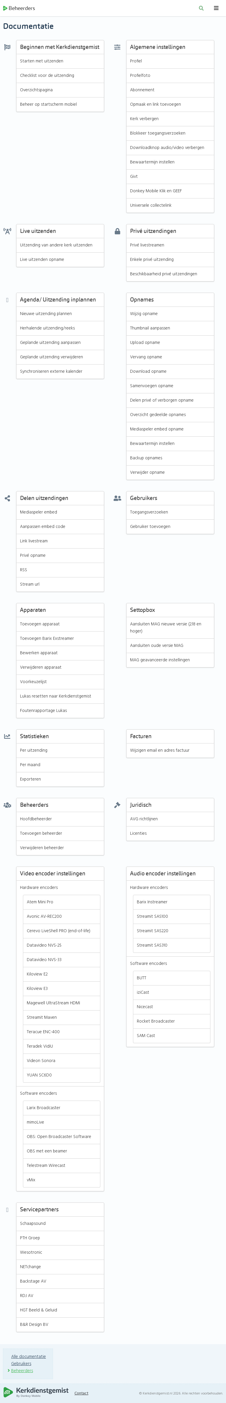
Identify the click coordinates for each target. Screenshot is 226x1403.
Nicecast (145, 1007)
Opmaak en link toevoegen (155, 105)
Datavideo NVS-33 (44, 960)
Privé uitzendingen (153, 232)
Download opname (148, 372)
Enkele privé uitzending (152, 260)
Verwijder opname (147, 473)
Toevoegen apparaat (40, 625)
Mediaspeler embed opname (157, 430)
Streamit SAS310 (152, 946)
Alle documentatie (28, 1356)
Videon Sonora (41, 1061)
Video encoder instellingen (52, 874)
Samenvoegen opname (152, 386)
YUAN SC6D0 (39, 1076)
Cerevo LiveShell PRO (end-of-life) (58, 931)
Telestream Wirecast (46, 1166)
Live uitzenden (38, 232)
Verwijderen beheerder (42, 848)
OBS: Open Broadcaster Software (59, 1137)
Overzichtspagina (36, 91)
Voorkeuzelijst (33, 682)
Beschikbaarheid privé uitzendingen (164, 275)
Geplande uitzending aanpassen (51, 343)
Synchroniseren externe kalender (51, 372)
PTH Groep (30, 1239)
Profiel (136, 62)
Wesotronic (31, 1253)
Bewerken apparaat (39, 653)
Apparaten (33, 611)
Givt (134, 177)
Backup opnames (146, 459)
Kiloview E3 (37, 989)
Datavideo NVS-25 (44, 946)
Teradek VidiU (40, 1047)
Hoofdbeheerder (36, 820)
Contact (82, 1393)
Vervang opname (146, 358)
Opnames (142, 300)
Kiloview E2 (37, 975)
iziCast (143, 993)
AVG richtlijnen (144, 820)
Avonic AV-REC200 (45, 917)
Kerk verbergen (144, 119)
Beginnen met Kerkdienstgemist (59, 48)
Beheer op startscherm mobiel (49, 105)
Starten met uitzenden (41, 62)
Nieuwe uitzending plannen (46, 314)
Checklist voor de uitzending (47, 76)
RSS (23, 570)
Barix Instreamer (152, 903)
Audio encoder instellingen (163, 874)
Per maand (30, 765)
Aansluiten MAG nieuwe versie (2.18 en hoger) (166, 629)
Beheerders (19, 8)
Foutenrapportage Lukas (44, 711)
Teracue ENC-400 (43, 1032)
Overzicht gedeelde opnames (158, 415)
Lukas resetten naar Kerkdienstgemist (56, 697)
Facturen (141, 737)
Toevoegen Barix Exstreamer (47, 639)
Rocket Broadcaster (156, 1022)
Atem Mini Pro (40, 903)
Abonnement (142, 91)
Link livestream (34, 542)
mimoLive (35, 1123)
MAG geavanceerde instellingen (160, 661)
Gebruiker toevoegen (150, 527)
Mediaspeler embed (39, 513)
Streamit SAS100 (152, 917)
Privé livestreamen (147, 246)
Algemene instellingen (157, 48)
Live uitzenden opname (42, 260)
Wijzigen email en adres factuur (160, 751)
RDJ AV (27, 1296)
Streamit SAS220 (153, 931)
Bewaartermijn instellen (152, 163)
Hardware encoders (39, 888)
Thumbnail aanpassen (150, 329)
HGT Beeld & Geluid (38, 1311)
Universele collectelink (151, 206)
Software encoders (38, 1094)
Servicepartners (39, 1210)
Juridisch (141, 806)
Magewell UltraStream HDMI (54, 1004)
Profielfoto (140, 76)
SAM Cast (146, 1036)
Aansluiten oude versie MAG (157, 646)
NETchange (30, 1267)
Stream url (29, 585)
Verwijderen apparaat (41, 668)
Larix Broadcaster (44, 1108)
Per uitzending (33, 751)
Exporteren (30, 780)
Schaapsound (33, 1224)
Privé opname (33, 556)
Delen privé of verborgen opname (162, 401)
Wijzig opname (144, 314)
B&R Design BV (34, 1325)
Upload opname (145, 343)
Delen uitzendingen (44, 499)
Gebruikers (143, 499)
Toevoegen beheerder (41, 834)
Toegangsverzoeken (149, 513)
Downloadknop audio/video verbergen (167, 148)
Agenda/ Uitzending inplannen (58, 300)
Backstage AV (33, 1282)
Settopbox (142, 611)
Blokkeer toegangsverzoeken (158, 134)
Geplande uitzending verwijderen (51, 358)
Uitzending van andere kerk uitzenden (56, 246)
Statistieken (34, 737)
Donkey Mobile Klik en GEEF (156, 192)
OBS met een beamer (47, 1152)
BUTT (141, 979)
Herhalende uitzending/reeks (47, 329)
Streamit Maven (42, 1018)
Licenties (138, 834)
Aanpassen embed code (43, 527)
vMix (31, 1181)
